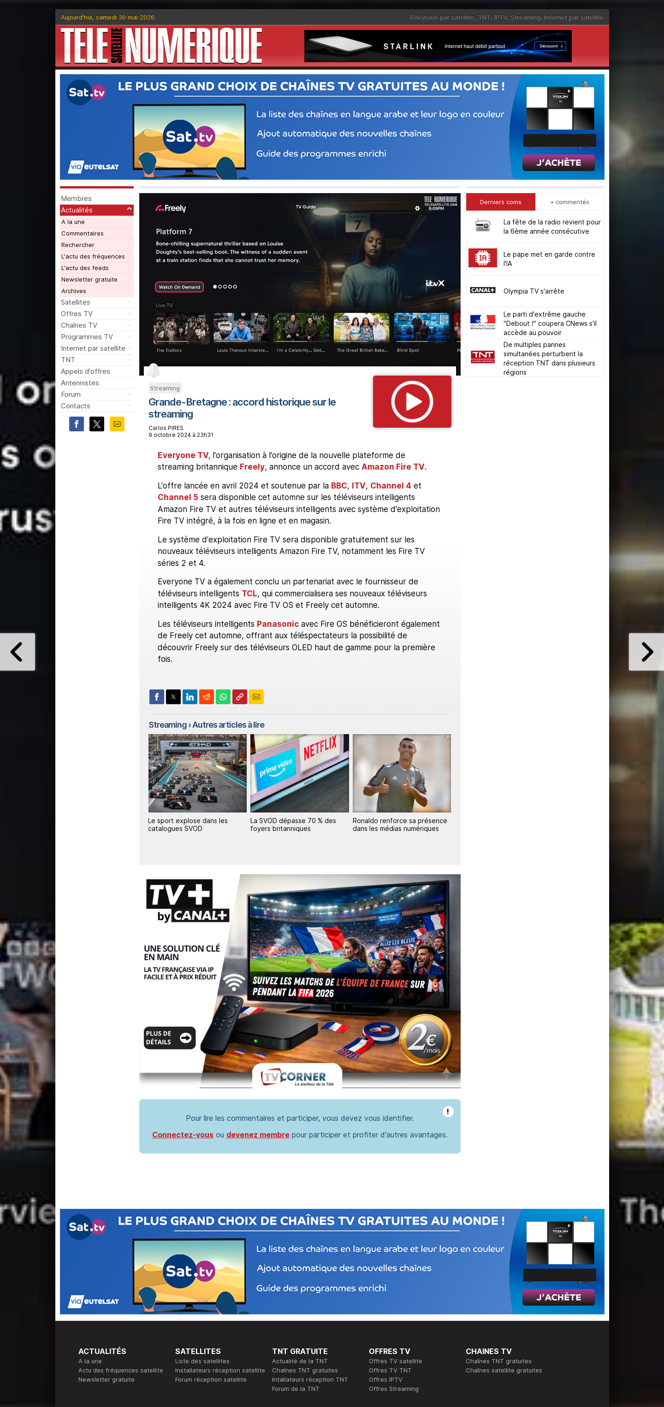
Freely (252, 466)
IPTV (500, 17)
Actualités (77, 210)
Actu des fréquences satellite (120, 1370)
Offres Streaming (394, 1388)
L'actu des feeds (85, 267)
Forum (71, 394)
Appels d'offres (85, 371)
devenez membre (258, 1134)
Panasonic (278, 624)
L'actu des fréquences (93, 256)
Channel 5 (178, 497)
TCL (249, 593)
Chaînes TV (79, 325)
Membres (76, 198)
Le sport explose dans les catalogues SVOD (188, 824)
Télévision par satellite (441, 17)
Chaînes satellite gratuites (504, 1370)
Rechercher (78, 244)
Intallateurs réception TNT (310, 1379)
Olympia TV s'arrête (534, 291)
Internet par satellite (574, 17)
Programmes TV (87, 336)
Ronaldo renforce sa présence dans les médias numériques (400, 824)
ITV (359, 485)
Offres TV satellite (395, 1361)
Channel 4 (390, 485)
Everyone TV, (184, 455)
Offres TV (77, 313)
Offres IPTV (386, 1379)
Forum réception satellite (211, 1379)
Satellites (75, 302)
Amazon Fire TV (393, 466)
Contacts (75, 405)
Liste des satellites (202, 1361)
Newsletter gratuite (89, 279)
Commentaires (82, 233)
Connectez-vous (182, 1134)
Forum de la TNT (296, 1388)
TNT (484, 17)
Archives (73, 290)
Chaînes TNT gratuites (305, 1370)
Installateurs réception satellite (220, 1370)
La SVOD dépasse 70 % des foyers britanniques (293, 824)
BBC (339, 485)
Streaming (525, 17)
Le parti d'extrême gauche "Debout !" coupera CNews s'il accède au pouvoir (550, 323)
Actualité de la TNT (300, 1361)
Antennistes (80, 382)
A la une (73, 221)
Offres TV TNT (390, 1370)
